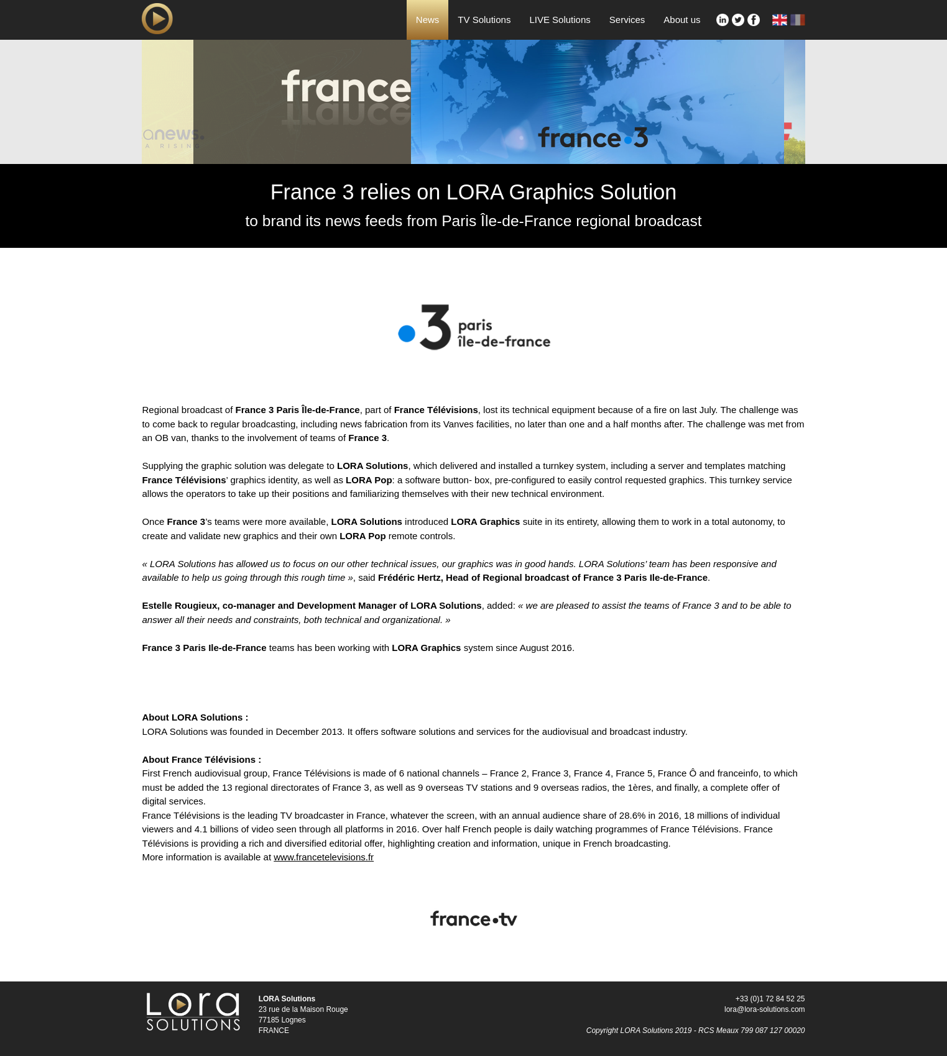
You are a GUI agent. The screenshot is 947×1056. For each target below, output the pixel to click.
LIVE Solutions (559, 19)
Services (627, 19)
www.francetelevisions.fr (324, 857)
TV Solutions (484, 19)
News (428, 19)
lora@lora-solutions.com (764, 1009)
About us (681, 19)
